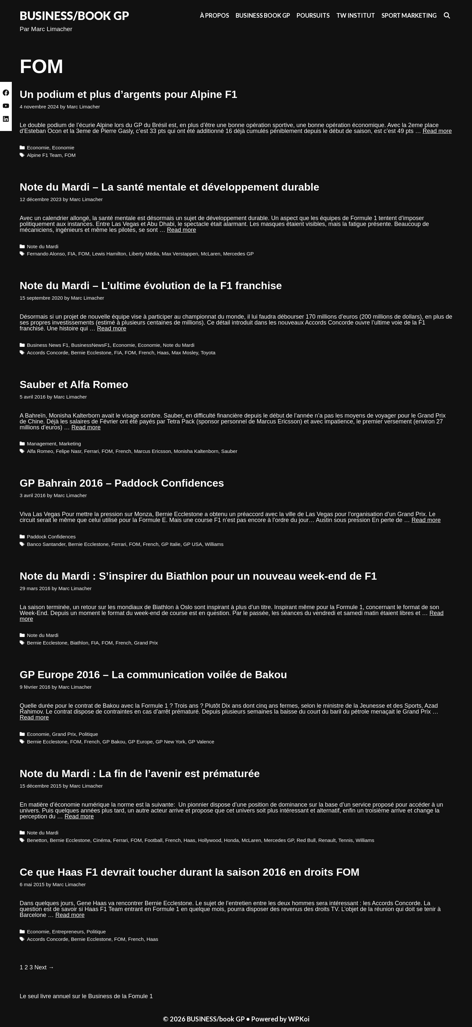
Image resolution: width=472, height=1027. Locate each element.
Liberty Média (144, 253)
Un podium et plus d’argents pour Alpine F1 (128, 94)
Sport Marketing (409, 15)
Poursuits (313, 15)
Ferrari (91, 451)
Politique (88, 734)
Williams (214, 544)
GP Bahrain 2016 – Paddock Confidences (122, 483)
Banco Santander (46, 544)
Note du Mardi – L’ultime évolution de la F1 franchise (151, 285)
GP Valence (201, 741)
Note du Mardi (42, 246)
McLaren (211, 253)
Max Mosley (184, 352)
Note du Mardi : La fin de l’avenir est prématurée (140, 773)
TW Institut (355, 15)
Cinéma (101, 840)
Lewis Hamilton (109, 253)
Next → (44, 967)
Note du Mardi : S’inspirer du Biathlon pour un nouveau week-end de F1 (198, 576)
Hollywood (209, 840)
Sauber (229, 451)
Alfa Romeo (40, 451)
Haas (163, 352)
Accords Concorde (47, 352)
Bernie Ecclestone (91, 352)
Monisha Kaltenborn (196, 451)
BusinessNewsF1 (90, 345)
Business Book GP (263, 15)
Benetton (37, 840)
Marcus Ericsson (152, 451)
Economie (38, 147)
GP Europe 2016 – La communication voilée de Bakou (153, 675)
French (146, 352)
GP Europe (140, 741)
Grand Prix (146, 642)
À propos (214, 15)
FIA (71, 253)
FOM (70, 155)
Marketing (70, 443)
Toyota (208, 352)
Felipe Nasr (68, 451)
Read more (437, 131)
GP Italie (170, 544)
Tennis (345, 840)
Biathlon (79, 642)
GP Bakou (114, 741)
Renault (327, 840)
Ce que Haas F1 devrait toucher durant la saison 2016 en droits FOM (190, 872)
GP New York (170, 741)
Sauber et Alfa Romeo (74, 384)
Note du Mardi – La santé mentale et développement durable (169, 187)
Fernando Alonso (46, 253)
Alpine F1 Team (44, 155)
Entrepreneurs (68, 931)
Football (153, 840)
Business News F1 (48, 345)
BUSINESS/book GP (74, 15)
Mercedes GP (238, 253)
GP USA (192, 544)
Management (41, 443)
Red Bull (306, 840)
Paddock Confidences (51, 536)
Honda (231, 840)
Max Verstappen (180, 253)
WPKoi (298, 1019)
